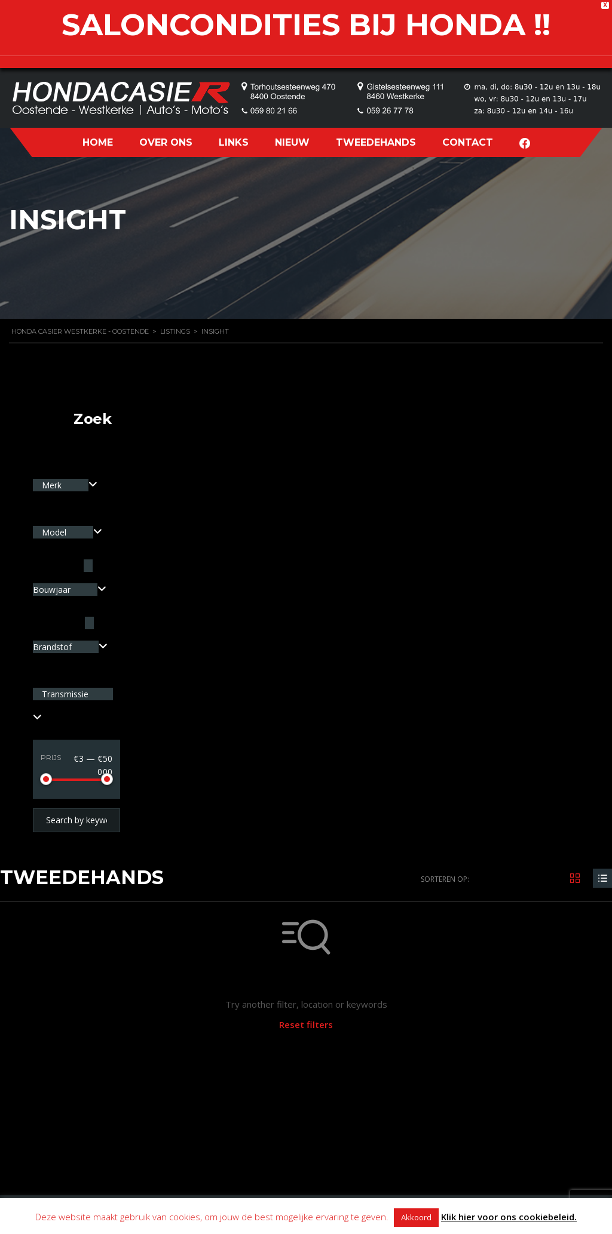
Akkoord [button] (416, 1217)
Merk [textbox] (53, 485)
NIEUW (292, 142)
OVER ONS (165, 142)
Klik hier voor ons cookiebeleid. (509, 1217)
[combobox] (65, 485)
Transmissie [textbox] (65, 694)
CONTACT (467, 142)
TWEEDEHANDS (376, 142)
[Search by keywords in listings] (76, 820)
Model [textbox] (55, 532)
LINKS (234, 142)
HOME (97, 142)
